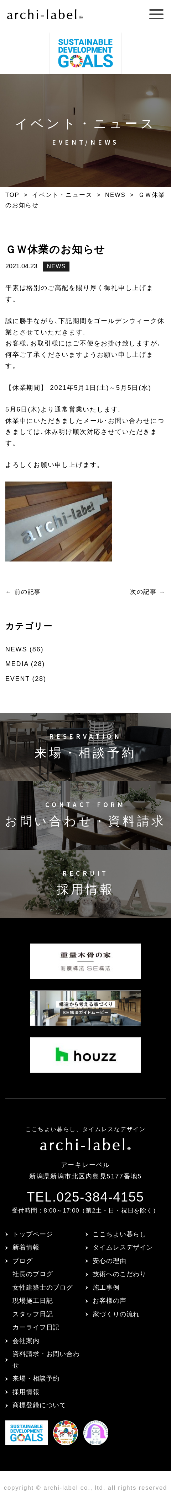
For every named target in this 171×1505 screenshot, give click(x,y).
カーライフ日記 (35, 1327)
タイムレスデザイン (123, 1247)
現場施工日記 (32, 1300)
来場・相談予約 (35, 1378)
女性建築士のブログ (42, 1287)
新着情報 (26, 1247)
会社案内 (26, 1340)
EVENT (17, 678)
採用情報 (26, 1392)
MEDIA (16, 663)
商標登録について (39, 1405)
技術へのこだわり (119, 1274)
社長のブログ (32, 1274)
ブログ (22, 1260)
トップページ (32, 1234)
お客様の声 (109, 1300)
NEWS (56, 266)
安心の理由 (109, 1260)
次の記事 (148, 591)
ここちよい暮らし (119, 1234)
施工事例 (106, 1287)
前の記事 (23, 591)
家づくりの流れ (116, 1314)
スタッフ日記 (32, 1314)
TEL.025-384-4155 (85, 1197)
